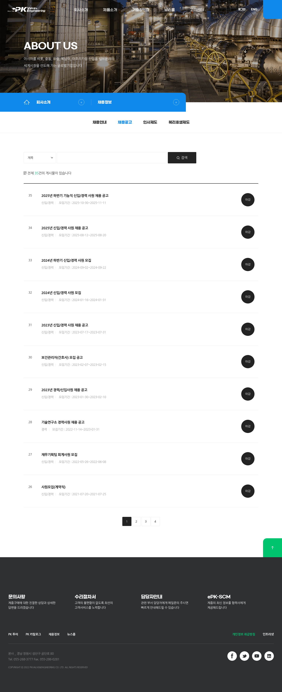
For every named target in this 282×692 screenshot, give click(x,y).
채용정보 (105, 102)
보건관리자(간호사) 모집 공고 (62, 357)
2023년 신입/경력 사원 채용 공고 (64, 325)
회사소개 (43, 102)
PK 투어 (13, 634)
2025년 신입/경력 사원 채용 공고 (64, 228)
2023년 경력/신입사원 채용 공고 (64, 390)
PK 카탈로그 (33, 634)
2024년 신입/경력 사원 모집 (61, 293)
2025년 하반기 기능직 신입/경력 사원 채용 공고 (74, 195)
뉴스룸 (71, 634)
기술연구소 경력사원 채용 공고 (62, 422)
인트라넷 (268, 634)
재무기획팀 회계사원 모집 (59, 454)
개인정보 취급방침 (243, 634)
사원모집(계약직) (53, 487)
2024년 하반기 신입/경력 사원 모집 (66, 260)
